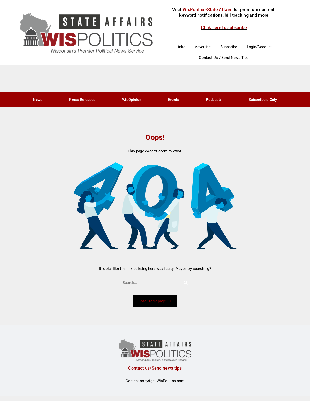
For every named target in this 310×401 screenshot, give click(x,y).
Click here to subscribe (224, 27)
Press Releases (82, 100)
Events (173, 100)
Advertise (203, 47)
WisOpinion (131, 100)
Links (180, 47)
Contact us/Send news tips (155, 368)
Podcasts (214, 100)
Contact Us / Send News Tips (224, 57)
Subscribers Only (263, 100)
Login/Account (259, 47)
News (37, 100)
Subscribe (229, 47)
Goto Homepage (155, 301)
